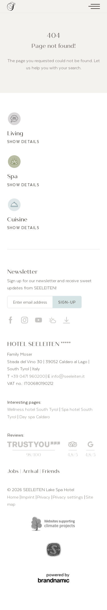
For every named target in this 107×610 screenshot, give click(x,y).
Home (13, 497)
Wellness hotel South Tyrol (33, 410)
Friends (51, 472)
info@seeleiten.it (68, 376)
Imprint (28, 497)
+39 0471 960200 (28, 376)
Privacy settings (68, 497)
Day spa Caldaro (34, 417)
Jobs (13, 472)
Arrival (31, 472)
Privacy (44, 497)
